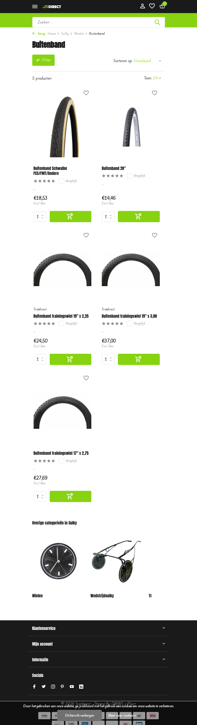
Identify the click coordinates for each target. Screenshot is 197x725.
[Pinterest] (62, 687)
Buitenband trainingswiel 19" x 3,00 (129, 316)
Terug (38, 33)
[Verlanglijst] (152, 6)
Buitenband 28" (114, 168)
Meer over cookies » (122, 715)
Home (54, 33)
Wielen (80, 33)
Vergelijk (68, 181)
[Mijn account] (142, 6)
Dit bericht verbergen (79, 715)
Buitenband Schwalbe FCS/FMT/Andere (50, 171)
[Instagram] (53, 687)
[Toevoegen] (71, 216)
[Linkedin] (81, 687)
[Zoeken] (98, 22)
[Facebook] (34, 687)
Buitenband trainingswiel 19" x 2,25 (61, 316)
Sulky (67, 33)
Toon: (148, 78)
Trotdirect (40, 309)
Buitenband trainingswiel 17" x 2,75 (61, 453)
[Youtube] (72, 687)
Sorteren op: (123, 60)
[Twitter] (44, 687)
